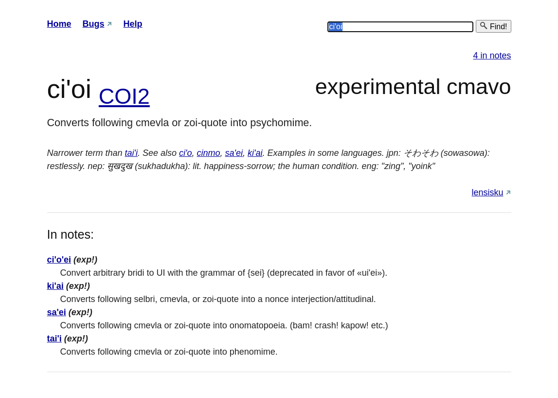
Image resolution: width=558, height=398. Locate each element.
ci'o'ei (59, 260)
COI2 (124, 96)
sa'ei (234, 153)
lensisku (487, 192)
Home (59, 24)
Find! (493, 26)
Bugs (94, 24)
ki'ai (255, 153)
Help (133, 24)
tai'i (131, 153)
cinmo (208, 153)
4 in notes (492, 55)
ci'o (185, 153)
